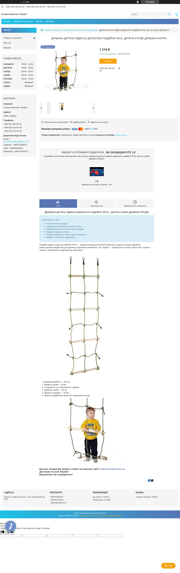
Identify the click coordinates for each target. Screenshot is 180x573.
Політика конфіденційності (111, 516)
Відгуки (7, 47)
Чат (168, 565)
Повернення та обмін (102, 500)
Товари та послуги (21, 21)
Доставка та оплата (101, 497)
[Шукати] (169, 14)
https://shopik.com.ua (112, 469)
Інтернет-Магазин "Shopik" (147, 497)
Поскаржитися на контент (90, 516)
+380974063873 (56, 497)
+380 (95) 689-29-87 (58, 503)
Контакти (49, 21)
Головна (6, 21)
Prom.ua (103, 513)
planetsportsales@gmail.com (16, 141)
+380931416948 (56, 500)
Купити (108, 61)
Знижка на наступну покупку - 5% (97, 184)
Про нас (39, 21)
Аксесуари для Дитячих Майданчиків (80, 30)
